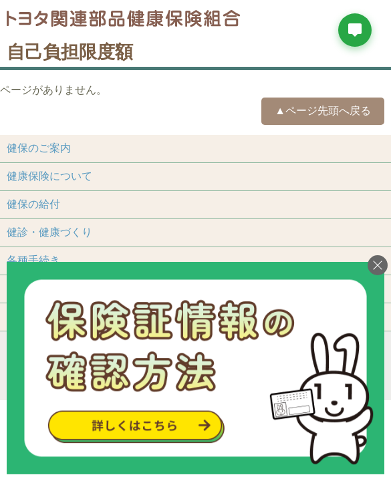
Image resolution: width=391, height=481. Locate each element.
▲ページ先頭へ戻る (323, 110)
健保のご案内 (39, 148)
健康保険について (49, 176)
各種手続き (33, 260)
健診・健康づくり (49, 232)
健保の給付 (33, 204)
